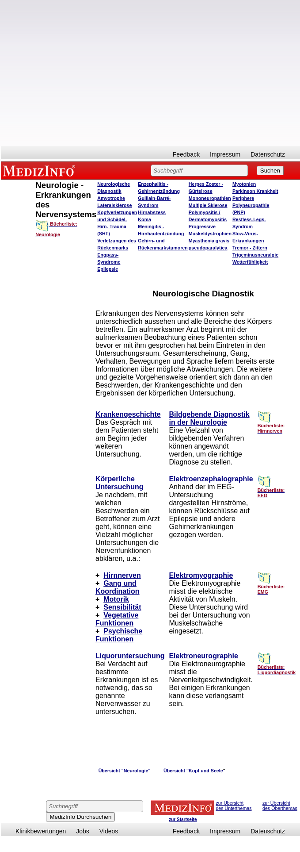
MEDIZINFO (40, 170)
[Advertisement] (87, 73)
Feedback (186, 154)
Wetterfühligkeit (250, 262)
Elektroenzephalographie (211, 479)
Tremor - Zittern (249, 247)
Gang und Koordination (117, 587)
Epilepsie (107, 269)
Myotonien (244, 184)
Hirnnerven (122, 575)
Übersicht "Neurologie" (125, 770)
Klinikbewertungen (40, 831)
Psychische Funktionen (118, 635)
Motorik (116, 599)
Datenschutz (268, 154)
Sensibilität (122, 607)
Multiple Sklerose (208, 205)
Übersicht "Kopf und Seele (193, 770)
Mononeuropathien (210, 198)
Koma (144, 219)
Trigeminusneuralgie (255, 254)
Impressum (225, 154)
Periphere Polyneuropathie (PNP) (251, 205)
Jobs (82, 831)
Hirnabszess (152, 212)
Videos (108, 831)
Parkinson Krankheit (255, 191)
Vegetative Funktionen (116, 619)
